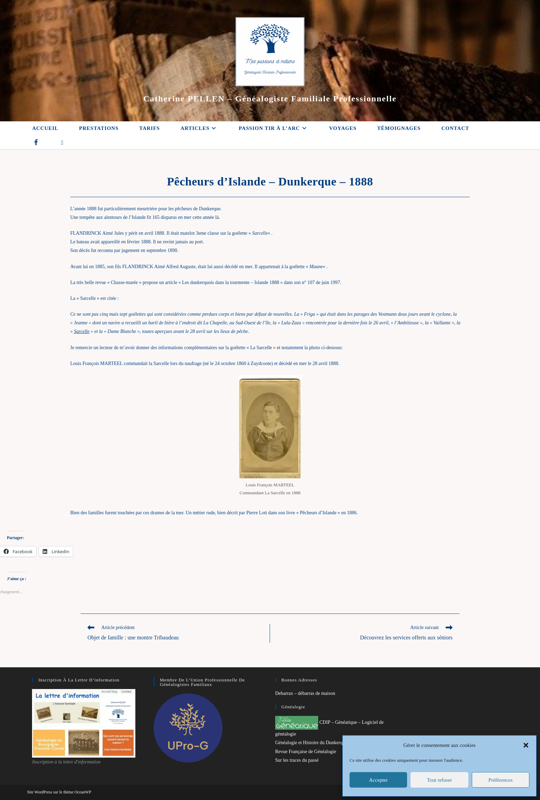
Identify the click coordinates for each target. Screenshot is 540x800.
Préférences (500, 780)
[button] (525, 745)
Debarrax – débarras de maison (305, 693)
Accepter (378, 780)
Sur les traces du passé (297, 760)
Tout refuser (439, 780)
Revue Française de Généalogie (305, 751)
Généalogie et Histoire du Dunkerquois (313, 742)
